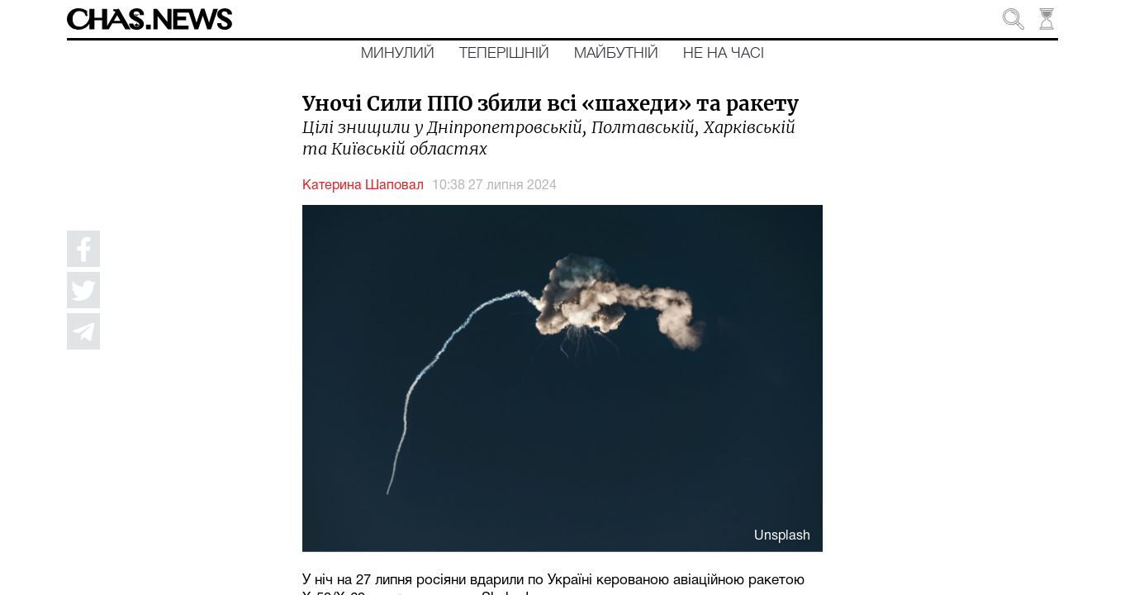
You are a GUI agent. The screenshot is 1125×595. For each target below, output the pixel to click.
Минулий (397, 53)
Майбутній (616, 53)
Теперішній (504, 53)
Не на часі (723, 53)
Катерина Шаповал (363, 186)
